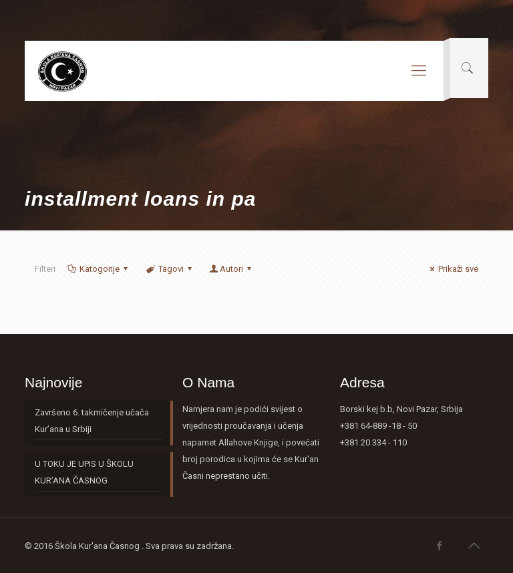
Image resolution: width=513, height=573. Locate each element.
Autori (231, 269)
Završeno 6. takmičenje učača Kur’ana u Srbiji (92, 420)
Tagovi (169, 269)
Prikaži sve (452, 269)
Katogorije (98, 269)
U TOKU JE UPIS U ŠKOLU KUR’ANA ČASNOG (84, 472)
